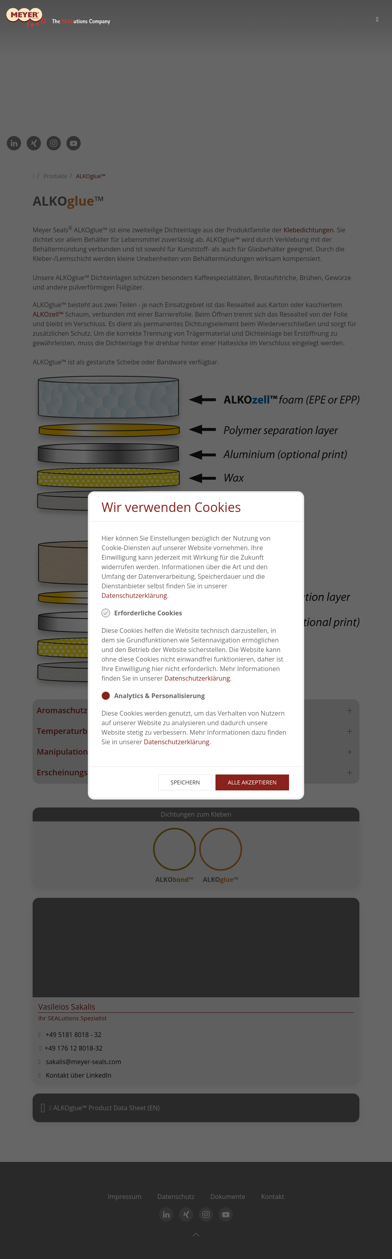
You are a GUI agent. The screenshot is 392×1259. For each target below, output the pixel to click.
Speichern (185, 782)
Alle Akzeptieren (252, 782)
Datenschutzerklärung (134, 595)
